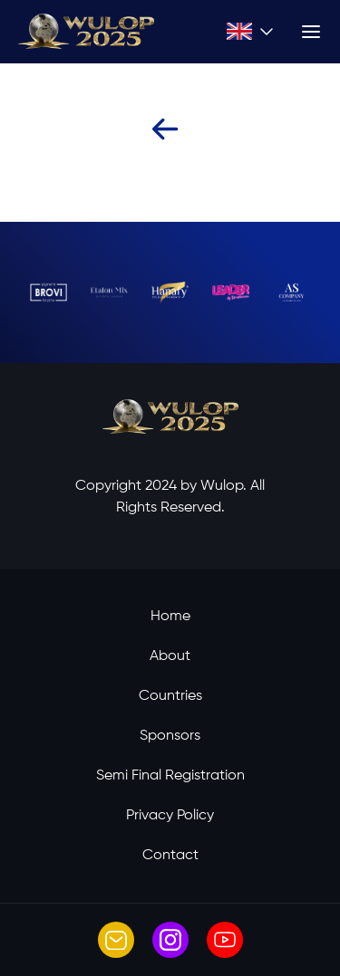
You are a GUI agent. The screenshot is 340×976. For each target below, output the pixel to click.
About (170, 656)
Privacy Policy (170, 816)
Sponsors (170, 736)
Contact (170, 855)
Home (170, 616)
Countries (170, 696)
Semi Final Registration (170, 776)
